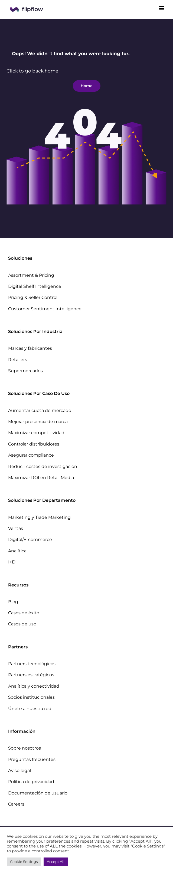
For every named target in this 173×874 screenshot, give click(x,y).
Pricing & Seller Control (32, 297)
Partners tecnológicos (32, 663)
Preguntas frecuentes (32, 759)
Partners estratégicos (31, 674)
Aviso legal (19, 770)
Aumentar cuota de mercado (39, 410)
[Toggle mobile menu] (162, 8)
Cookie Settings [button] (24, 861)
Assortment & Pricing (31, 275)
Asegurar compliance (31, 455)
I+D (11, 562)
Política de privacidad (31, 781)
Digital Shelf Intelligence (34, 286)
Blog (13, 601)
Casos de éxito (23, 612)
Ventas (15, 528)
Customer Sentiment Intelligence (44, 308)
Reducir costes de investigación (42, 466)
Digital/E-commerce (30, 539)
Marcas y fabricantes (30, 348)
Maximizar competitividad (36, 432)
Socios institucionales (31, 697)
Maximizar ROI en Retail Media (41, 477)
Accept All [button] (55, 861)
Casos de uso (22, 623)
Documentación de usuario (37, 793)
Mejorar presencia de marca (38, 421)
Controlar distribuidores (33, 444)
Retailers (17, 359)
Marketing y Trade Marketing (39, 517)
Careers (16, 804)
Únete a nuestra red (29, 708)
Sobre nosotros (24, 748)
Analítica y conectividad (33, 686)
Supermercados (25, 370)
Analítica (17, 550)
